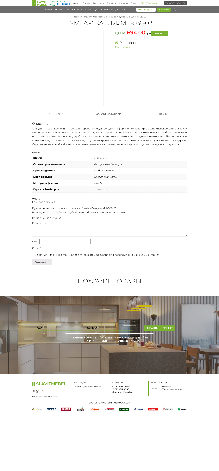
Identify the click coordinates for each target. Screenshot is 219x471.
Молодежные (100, 17)
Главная (47, 10)
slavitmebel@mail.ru (122, 392)
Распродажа (146, 9)
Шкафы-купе (75, 10)
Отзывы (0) (160, 113)
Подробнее (122, 47)
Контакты (123, 3)
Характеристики (108, 113)
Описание (57, 113)
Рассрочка (98, 3)
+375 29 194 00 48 (148, 3)
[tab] (57, 114)
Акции (76, 3)
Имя (35, 241)
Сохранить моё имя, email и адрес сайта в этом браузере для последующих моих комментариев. (97, 254)
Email (36, 248)
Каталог (60, 10)
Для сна (120, 10)
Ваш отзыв (40, 223)
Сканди (113, 17)
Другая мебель (104, 10)
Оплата (86, 3)
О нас (133, 3)
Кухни (89, 10)
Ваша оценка (41, 217)
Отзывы (164, 9)
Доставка (111, 3)
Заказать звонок (175, 3)
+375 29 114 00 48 (120, 389)
